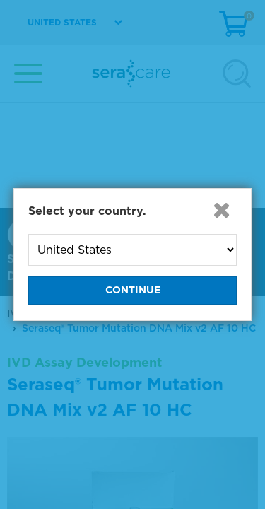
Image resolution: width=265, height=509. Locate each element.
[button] (221, 210)
